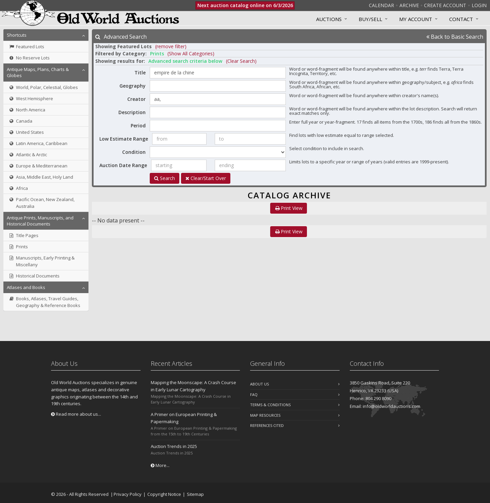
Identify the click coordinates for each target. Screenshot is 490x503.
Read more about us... (76, 414)
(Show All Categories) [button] (190, 53)
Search (164, 178)
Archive (409, 5)
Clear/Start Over (205, 178)
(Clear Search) (241, 61)
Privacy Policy (128, 494)
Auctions (329, 19)
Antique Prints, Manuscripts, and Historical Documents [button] (40, 221)
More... (160, 465)
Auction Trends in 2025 (174, 446)
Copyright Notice (164, 494)
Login (479, 5)
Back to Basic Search (454, 36)
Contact (461, 19)
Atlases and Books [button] (26, 287)
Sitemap (195, 494)
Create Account (445, 5)
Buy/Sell (370, 19)
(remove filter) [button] (170, 46)
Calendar (381, 5)
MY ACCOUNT (415, 19)
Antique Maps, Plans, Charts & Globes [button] (38, 72)
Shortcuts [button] (17, 35)
